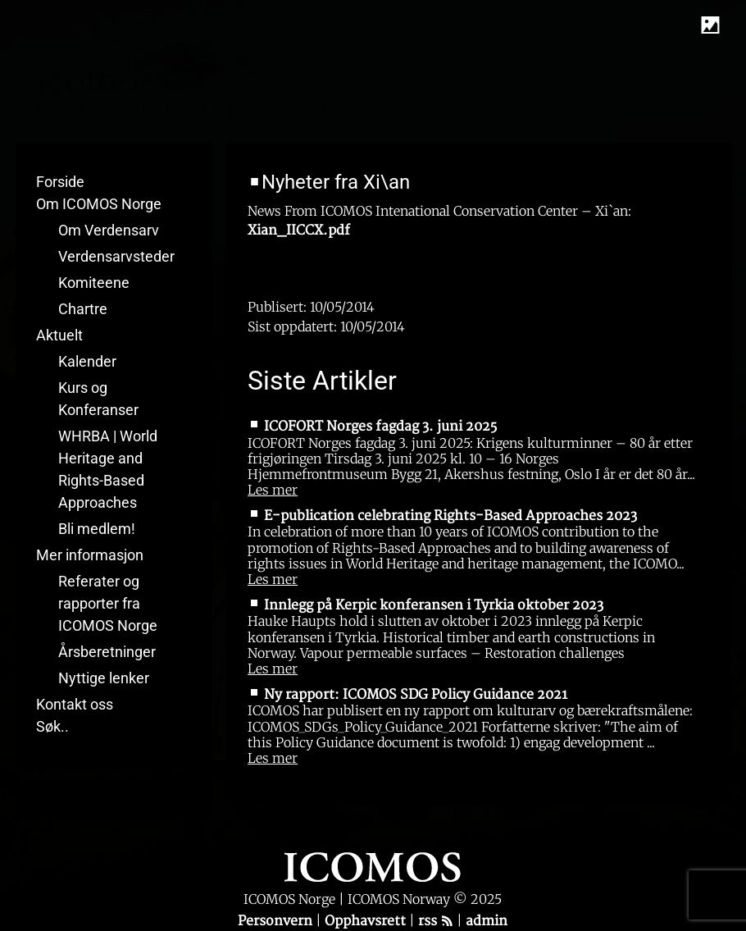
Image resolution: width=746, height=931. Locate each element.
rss (435, 921)
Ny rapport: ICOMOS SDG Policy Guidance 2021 (415, 695)
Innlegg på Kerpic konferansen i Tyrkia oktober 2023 (433, 605)
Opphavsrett (367, 921)
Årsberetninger (107, 651)
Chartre (82, 308)
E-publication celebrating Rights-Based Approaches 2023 (450, 516)
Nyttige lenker (103, 678)
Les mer (273, 489)
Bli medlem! (96, 528)
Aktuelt (59, 335)
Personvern (277, 921)
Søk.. (52, 726)
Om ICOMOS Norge (98, 203)
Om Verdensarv (108, 230)
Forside (60, 181)
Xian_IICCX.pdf (299, 230)
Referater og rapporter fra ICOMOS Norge (107, 603)
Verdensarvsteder (116, 256)
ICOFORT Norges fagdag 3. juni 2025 (380, 426)
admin (486, 921)
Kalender (87, 361)
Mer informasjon (89, 555)
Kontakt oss (74, 704)
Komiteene (94, 282)
